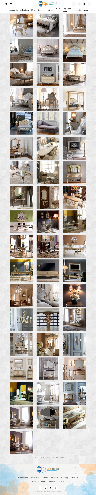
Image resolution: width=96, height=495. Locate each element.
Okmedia (58, 491)
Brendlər (41, 10)
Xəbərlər (78, 10)
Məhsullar (24, 10)
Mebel (33, 10)
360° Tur (58, 10)
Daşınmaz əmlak (67, 10)
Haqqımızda (13, 10)
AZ (7, 4)
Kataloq (50, 10)
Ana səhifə (36, 458)
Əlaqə (85, 10)
